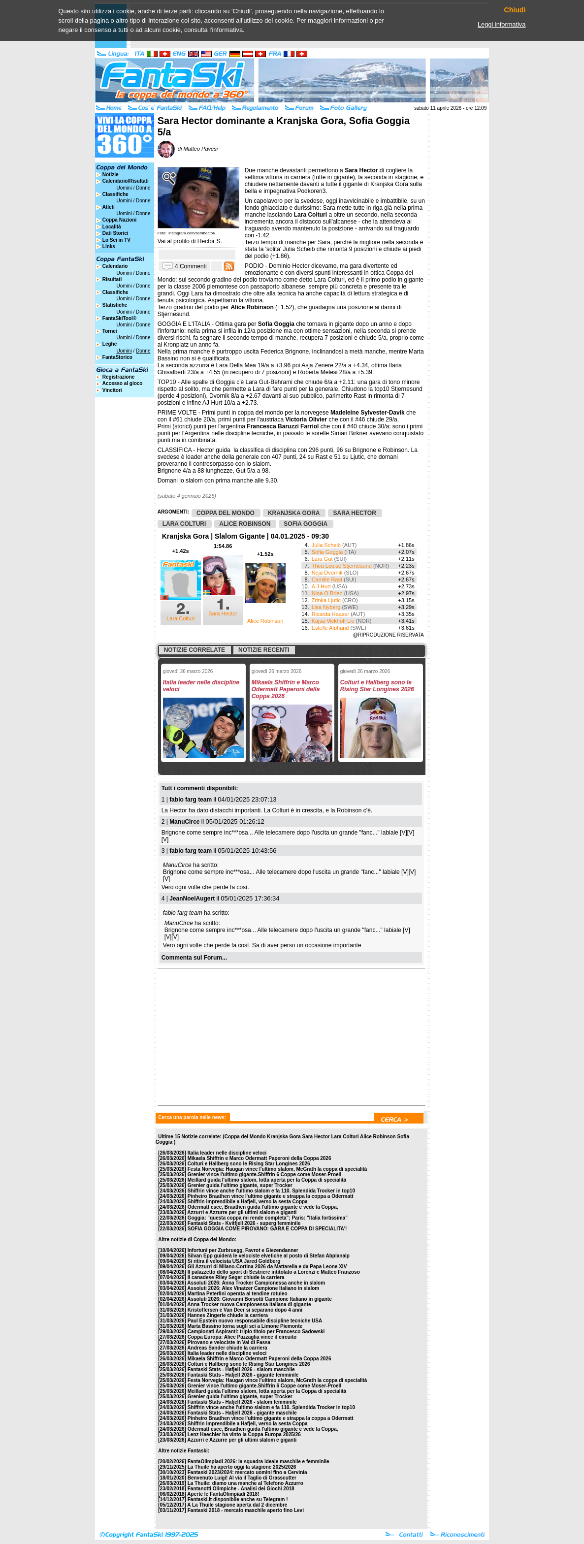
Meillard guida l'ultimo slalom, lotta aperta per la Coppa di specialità (267, 1180)
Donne (143, 188)
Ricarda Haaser (330, 614)
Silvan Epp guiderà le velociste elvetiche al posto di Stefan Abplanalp (269, 1255)
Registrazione (118, 377)
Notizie (110, 174)
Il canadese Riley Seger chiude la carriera (236, 1277)
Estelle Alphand (330, 628)
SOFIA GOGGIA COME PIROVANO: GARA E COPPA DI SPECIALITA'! (267, 1228)
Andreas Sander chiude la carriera (227, 1348)
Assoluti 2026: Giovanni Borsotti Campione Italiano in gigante (259, 1299)
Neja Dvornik (327, 573)
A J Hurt (321, 586)
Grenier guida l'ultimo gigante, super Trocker (240, 1185)
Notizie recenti (263, 649)
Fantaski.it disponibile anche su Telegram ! (238, 1499)
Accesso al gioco (122, 383)
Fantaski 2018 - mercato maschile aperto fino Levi (246, 1510)
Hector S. (209, 241)
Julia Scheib (326, 545)
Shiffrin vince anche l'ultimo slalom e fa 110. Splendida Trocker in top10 (271, 1190)
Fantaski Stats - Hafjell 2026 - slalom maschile (241, 1369)
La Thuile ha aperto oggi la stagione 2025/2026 (242, 1467)
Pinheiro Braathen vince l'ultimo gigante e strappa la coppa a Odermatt (271, 1196)
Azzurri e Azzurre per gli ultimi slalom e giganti (241, 1212)
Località (111, 226)
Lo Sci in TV (116, 240)
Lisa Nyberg (326, 607)
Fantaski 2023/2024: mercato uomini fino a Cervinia (247, 1472)
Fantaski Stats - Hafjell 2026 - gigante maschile (242, 1412)
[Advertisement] (233, 1034)
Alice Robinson (265, 621)
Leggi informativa (501, 24)
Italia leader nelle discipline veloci (227, 1153)
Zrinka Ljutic (326, 600)
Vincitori (112, 390)
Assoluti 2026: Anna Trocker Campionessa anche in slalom (256, 1283)
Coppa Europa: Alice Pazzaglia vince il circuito (242, 1337)
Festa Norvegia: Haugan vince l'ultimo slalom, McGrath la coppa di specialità (277, 1169)
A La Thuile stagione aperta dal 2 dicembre (237, 1505)
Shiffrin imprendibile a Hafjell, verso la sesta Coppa (248, 1201)
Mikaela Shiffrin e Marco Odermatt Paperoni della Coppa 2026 (259, 1158)
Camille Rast (327, 579)
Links (108, 246)
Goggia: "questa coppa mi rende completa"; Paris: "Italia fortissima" (268, 1218)
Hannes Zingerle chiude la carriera (228, 1315)
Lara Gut (322, 559)
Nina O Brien (327, 593)
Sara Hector (222, 613)
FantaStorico (117, 357)
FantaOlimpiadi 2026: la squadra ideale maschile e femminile (258, 1461)
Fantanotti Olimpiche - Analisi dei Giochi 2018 (241, 1488)
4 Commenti (191, 265)
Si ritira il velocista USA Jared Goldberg (234, 1261)
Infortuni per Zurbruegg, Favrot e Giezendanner (243, 1250)
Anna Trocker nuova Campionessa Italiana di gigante (249, 1304)
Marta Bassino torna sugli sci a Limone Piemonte (245, 1326)
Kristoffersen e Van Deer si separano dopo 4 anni (245, 1310)
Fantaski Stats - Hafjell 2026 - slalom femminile (242, 1402)
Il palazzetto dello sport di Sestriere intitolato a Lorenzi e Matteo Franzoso (274, 1272)
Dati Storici (115, 233)
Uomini (124, 188)
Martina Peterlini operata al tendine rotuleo (238, 1293)
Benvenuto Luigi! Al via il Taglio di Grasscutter (242, 1477)
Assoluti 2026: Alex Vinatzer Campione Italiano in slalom (253, 1288)
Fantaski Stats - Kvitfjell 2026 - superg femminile (244, 1223)
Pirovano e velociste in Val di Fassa (229, 1342)
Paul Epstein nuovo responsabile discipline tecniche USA (255, 1320)
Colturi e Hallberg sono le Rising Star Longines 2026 (249, 1163)
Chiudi (515, 10)
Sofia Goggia (327, 552)
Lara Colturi (180, 618)
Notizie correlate (194, 649)
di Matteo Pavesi (188, 149)
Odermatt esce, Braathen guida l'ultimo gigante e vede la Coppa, (263, 1207)
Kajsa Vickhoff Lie (333, 621)
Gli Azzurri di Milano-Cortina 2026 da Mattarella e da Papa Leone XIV (267, 1266)
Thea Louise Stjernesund (342, 566)
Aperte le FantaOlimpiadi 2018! (223, 1494)
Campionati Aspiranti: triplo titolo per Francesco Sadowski (256, 1331)
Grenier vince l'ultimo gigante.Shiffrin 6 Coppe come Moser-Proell (264, 1174)
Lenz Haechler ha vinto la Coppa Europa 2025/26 (244, 1434)
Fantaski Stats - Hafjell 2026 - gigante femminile (243, 1375)
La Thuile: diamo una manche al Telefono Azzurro (245, 1483)
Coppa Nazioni (119, 220)
